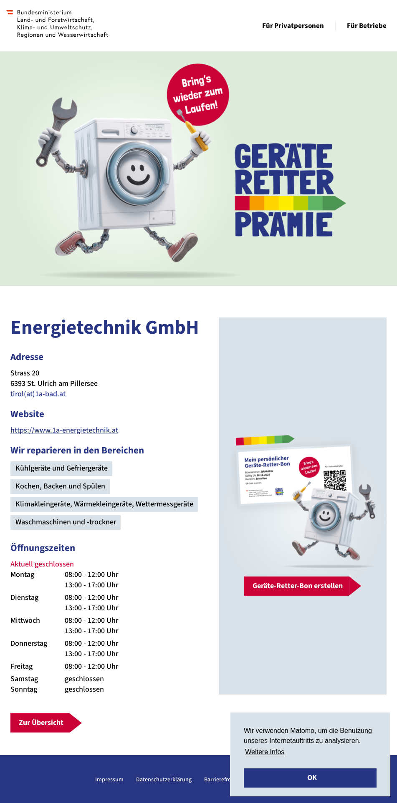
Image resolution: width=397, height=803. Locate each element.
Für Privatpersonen (293, 26)
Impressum (109, 779)
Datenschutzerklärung (164, 779)
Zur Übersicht (41, 722)
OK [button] (312, 778)
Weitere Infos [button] (264, 751)
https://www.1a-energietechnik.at (64, 430)
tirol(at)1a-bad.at (38, 394)
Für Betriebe (367, 26)
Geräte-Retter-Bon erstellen (298, 586)
